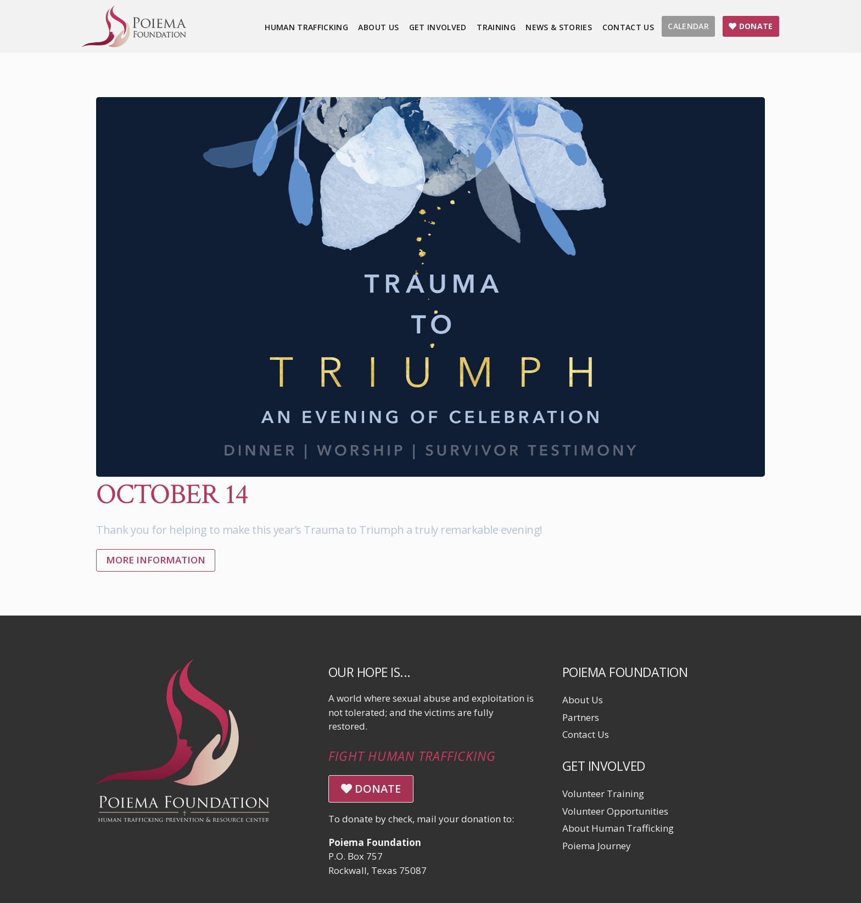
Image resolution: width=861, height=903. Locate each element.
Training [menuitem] (496, 27)
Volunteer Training (603, 793)
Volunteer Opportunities (615, 811)
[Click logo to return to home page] (134, 44)
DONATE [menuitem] (751, 26)
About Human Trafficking (618, 828)
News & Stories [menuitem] (558, 27)
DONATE (371, 788)
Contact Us (585, 734)
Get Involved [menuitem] (438, 27)
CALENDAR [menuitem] (688, 26)
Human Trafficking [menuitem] (306, 27)
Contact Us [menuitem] (628, 27)
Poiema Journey (596, 845)
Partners (580, 717)
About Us (582, 699)
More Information (155, 560)
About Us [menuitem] (378, 27)
